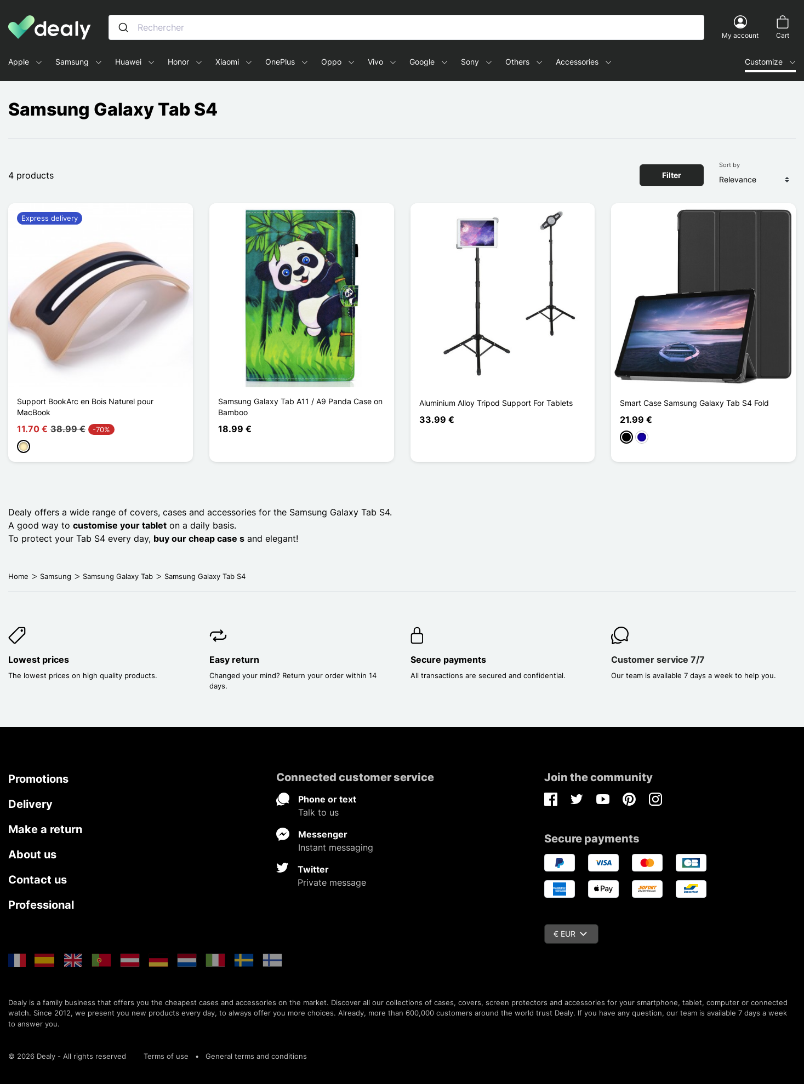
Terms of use (166, 1056)
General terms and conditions (256, 1056)
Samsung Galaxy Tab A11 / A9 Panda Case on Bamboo (300, 407)
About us (32, 854)
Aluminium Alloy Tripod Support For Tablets (496, 403)
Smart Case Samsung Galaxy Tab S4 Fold (694, 403)
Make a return (45, 829)
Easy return (234, 659)
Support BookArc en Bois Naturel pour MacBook (85, 407)
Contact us (37, 879)
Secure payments (448, 659)
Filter (671, 175)
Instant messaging (335, 847)
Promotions (38, 778)
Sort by (729, 165)
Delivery (30, 804)
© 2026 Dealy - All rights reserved (67, 1056)
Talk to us (318, 812)
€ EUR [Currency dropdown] (570, 933)
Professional (41, 904)
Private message (332, 882)
